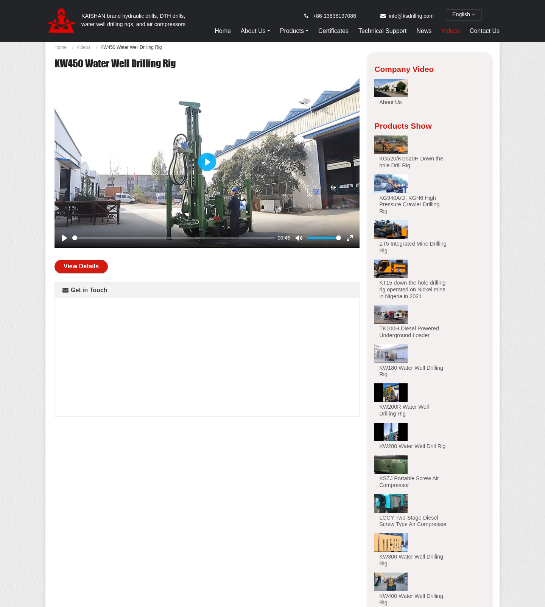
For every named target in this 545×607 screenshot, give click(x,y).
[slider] (173, 237)
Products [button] (292, 31)
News (423, 31)
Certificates (333, 31)
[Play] (64, 238)
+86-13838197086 (334, 16)
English (463, 14)
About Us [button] (253, 31)
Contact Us (485, 31)
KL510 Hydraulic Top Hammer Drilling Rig (439, 560)
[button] (397, 418)
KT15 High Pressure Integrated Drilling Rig (216, 560)
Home (223, 31)
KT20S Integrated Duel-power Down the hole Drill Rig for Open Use (328, 563)
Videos (450, 31)
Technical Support (382, 31)
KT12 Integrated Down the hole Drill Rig (105, 560)
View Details (81, 266)
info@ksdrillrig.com (411, 16)
